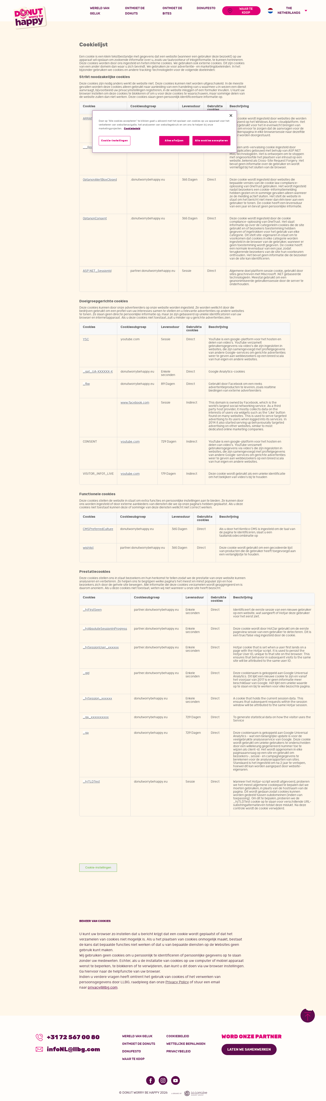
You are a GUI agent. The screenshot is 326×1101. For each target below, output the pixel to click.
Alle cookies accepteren (211, 140)
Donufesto (131, 1051)
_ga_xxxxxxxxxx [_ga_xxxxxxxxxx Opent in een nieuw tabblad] (96, 717)
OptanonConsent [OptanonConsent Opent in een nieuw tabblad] (95, 218)
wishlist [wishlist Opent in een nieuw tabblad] (88, 547)
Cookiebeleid (177, 1036)
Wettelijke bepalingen (185, 1043)
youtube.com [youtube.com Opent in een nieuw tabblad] (130, 441)
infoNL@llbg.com (69, 1050)
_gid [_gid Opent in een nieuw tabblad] (86, 673)
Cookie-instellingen (98, 867)
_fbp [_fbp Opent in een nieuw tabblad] (86, 384)
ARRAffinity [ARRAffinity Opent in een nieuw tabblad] (91, 118)
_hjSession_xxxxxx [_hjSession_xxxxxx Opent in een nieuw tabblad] (97, 698)
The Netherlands (284, 10)
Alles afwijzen (174, 140)
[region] (164, 131)
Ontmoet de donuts (138, 1043)
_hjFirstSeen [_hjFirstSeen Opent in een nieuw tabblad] (92, 609)
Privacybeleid (178, 1051)
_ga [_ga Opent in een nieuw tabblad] (86, 732)
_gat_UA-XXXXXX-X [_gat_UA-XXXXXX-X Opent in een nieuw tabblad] (98, 371)
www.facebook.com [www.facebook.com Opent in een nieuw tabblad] (135, 402)
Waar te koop (133, 1059)
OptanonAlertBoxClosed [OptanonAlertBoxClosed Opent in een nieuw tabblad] (100, 179)
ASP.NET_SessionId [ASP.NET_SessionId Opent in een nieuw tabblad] (97, 270)
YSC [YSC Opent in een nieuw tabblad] (86, 339)
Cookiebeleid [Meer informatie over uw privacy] (132, 128)
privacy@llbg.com (102, 987)
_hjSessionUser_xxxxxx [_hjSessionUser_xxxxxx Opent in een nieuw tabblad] (101, 647)
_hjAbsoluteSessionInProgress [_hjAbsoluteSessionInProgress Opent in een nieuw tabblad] (105, 628)
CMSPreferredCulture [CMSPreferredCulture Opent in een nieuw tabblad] (98, 529)
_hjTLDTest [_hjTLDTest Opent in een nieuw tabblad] (91, 781)
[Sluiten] (231, 115)
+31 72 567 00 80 (69, 1037)
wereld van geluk (137, 1036)
